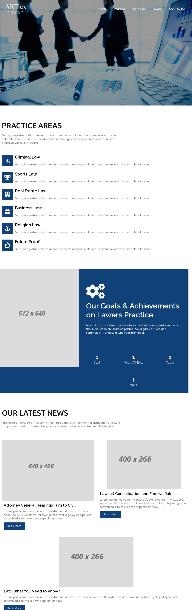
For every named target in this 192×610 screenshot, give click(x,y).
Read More (14, 499)
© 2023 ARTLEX (13, 605)
